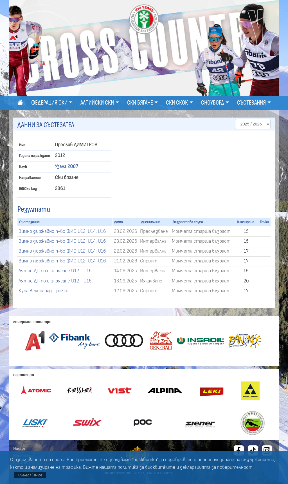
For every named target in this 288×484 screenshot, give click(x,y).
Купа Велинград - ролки (43, 290)
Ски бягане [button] (140, 103)
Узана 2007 (66, 166)
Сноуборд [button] (212, 103)
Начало (19, 449)
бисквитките (160, 467)
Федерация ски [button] (49, 103)
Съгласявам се (30, 475)
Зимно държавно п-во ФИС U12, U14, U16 (62, 231)
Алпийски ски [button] (97, 103)
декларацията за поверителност (216, 467)
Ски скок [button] (177, 103)
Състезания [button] (251, 103)
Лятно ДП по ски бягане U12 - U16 (55, 270)
